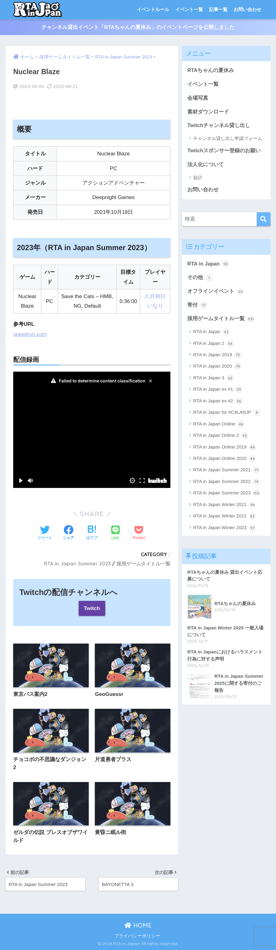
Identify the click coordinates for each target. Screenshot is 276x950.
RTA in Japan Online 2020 (224, 458)
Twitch (92, 608)
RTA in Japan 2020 (217, 366)
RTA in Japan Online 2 (220, 435)
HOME (138, 925)
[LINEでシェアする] (115, 533)
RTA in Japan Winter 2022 (224, 516)
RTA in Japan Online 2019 (224, 447)
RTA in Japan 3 (213, 378)
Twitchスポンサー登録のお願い (224, 151)
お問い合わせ (247, 9)
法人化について (205, 164)
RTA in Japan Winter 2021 (224, 505)
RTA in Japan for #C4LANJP (227, 412)
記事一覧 (218, 9)
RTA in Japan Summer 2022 (226, 481)
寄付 (197, 305)
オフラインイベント (215, 291)
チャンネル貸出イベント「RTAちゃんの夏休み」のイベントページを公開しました (138, 27)
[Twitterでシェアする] (44, 533)
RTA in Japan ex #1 (218, 389)
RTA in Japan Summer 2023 (77, 564)
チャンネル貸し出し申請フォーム (227, 138)
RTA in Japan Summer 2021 (226, 470)
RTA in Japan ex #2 (218, 401)
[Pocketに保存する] (139, 533)
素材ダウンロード (208, 112)
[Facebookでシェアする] (68, 533)
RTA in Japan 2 (213, 343)
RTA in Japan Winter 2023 (224, 528)
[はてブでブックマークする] (91, 533)
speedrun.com (29, 334)
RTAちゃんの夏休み (210, 70)
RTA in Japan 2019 (217, 355)
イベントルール (153, 9)
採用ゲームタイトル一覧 (143, 564)
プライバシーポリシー (137, 935)
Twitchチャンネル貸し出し (218, 125)
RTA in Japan (208, 264)
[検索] (263, 219)
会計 (197, 177)
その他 (200, 277)
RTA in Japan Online (218, 424)
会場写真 (197, 98)
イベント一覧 (189, 9)
